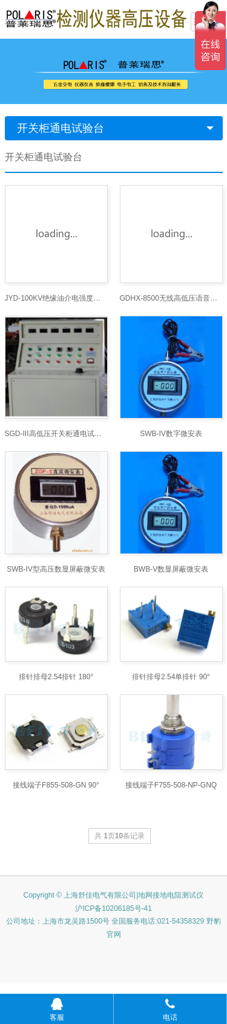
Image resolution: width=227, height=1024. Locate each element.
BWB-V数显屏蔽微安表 (171, 569)
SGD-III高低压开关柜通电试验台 (56, 433)
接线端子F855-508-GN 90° (56, 785)
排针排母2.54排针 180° (56, 677)
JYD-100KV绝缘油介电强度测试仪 (56, 298)
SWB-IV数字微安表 (171, 433)
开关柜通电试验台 (60, 128)
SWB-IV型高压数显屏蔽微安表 (56, 569)
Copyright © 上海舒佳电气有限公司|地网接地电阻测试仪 (114, 895)
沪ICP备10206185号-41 (113, 908)
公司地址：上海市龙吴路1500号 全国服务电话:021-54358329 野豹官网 (113, 928)
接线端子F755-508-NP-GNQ (171, 785)
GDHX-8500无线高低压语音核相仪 (171, 298)
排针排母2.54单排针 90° (171, 677)
